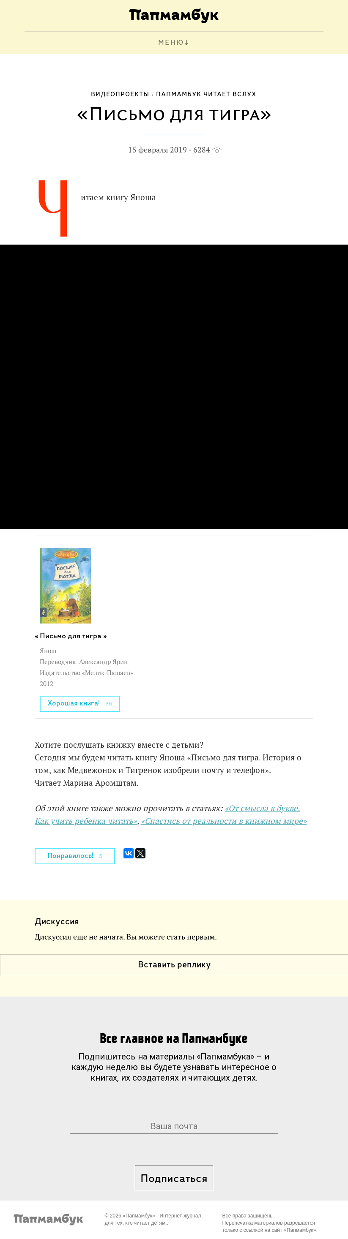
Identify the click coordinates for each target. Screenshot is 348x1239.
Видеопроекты (120, 94)
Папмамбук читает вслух (206, 94)
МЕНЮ (171, 43)
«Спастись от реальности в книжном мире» (224, 821)
